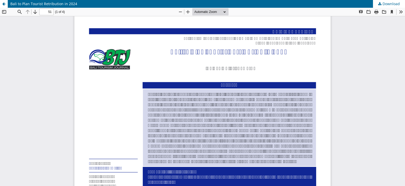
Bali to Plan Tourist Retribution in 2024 (43, 3)
